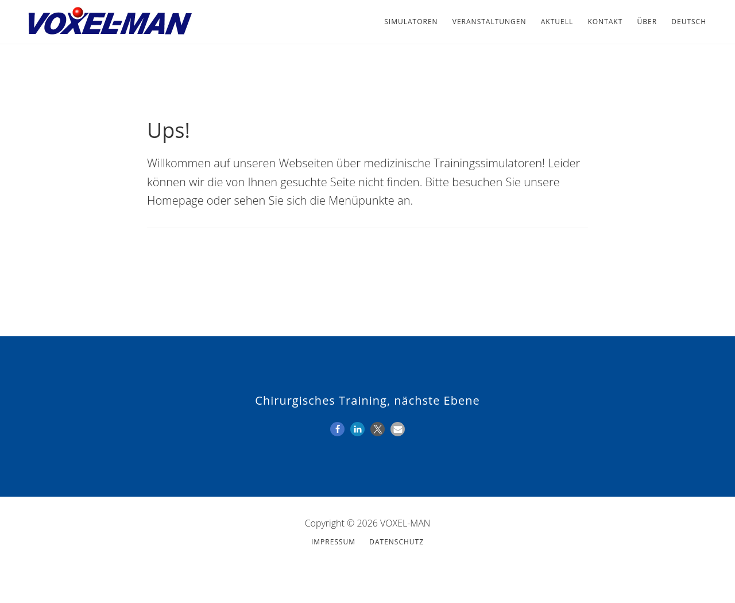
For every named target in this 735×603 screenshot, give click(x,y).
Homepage (175, 200)
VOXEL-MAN (109, 22)
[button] (337, 429)
